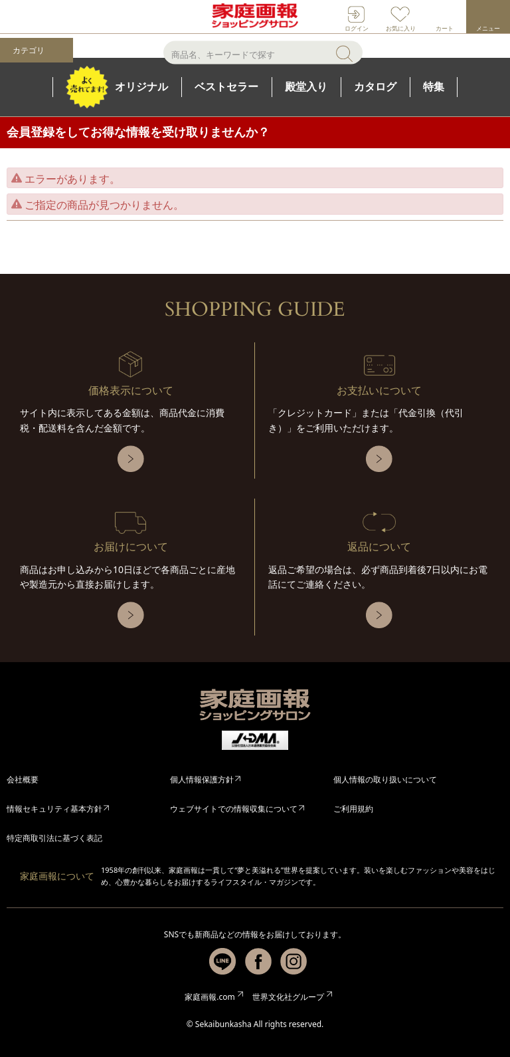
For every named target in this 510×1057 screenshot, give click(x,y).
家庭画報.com (209, 996)
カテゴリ (28, 50)
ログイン (357, 28)
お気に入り (401, 28)
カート (445, 28)
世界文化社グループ (288, 996)
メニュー (488, 28)
